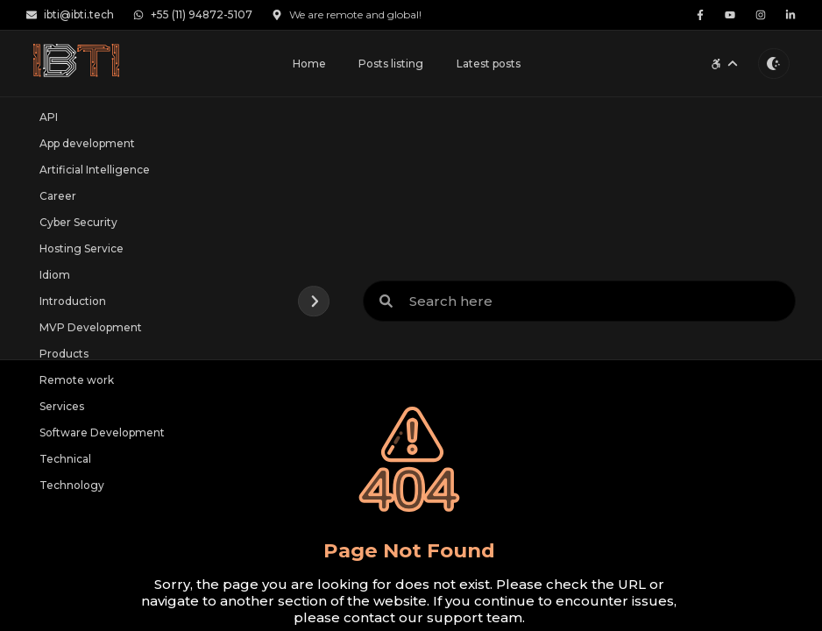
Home (309, 63)
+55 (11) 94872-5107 (192, 14)
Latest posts (489, 63)
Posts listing (390, 63)
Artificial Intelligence (94, 169)
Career (57, 195)
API (48, 117)
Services (61, 406)
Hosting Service (81, 248)
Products (64, 353)
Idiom (54, 274)
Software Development (102, 432)
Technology (71, 485)
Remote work (76, 379)
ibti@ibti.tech (70, 14)
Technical (65, 458)
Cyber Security (78, 222)
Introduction (72, 301)
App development (87, 143)
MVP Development (90, 327)
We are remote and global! (347, 14)
